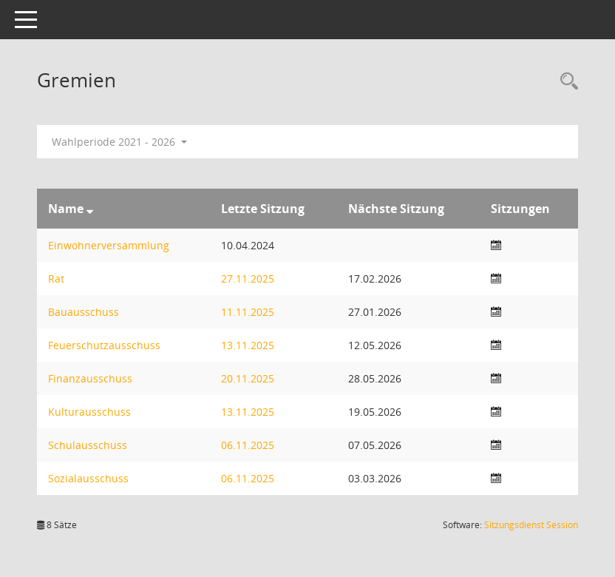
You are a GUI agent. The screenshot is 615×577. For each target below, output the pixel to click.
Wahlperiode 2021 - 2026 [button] (119, 142)
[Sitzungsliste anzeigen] (496, 245)
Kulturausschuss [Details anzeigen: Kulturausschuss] (89, 412)
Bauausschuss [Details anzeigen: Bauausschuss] (83, 312)
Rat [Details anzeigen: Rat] (56, 278)
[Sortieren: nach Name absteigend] (89, 208)
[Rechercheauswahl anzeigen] (565, 82)
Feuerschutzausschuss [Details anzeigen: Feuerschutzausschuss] (104, 345)
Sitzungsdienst (531, 525)
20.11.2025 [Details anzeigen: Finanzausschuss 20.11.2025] (247, 378)
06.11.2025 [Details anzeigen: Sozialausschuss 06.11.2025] (247, 478)
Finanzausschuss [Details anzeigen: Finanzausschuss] (90, 378)
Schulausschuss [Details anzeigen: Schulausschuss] (87, 445)
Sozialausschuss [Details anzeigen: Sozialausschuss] (88, 478)
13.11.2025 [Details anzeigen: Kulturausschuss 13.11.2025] (247, 412)
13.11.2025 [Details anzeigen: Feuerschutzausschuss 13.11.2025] (247, 345)
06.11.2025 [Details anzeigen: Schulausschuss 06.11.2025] (247, 445)
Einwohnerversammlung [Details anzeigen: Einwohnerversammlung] (108, 245)
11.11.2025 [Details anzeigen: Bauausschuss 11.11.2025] (247, 312)
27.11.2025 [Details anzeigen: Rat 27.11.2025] (247, 278)
